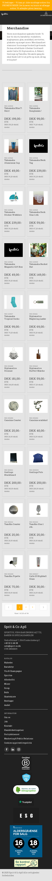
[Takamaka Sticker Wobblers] (13, 198)
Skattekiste (10, 696)
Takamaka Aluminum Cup (12, 161)
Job (6, 721)
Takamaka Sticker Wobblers (13, 213)
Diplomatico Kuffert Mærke (37, 369)
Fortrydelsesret (11, 734)
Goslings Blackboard (10, 473)
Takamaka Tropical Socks (11, 317)
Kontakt (8, 725)
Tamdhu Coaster (12, 524)
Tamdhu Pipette (12, 576)
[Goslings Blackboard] (13, 458)
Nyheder (8, 662)
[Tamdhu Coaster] (13, 510)
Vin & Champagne (13, 671)
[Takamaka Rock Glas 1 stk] (38, 198)
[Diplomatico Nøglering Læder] (38, 302)
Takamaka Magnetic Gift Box (13, 265)
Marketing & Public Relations (18, 738)
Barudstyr (9, 667)
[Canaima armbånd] (38, 406)
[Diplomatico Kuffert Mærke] (38, 354)
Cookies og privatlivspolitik (18, 743)
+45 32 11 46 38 (11, 643)
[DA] (4, 14)
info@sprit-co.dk (12, 646)
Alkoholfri (9, 679)
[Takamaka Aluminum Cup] (13, 146)
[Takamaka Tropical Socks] (13, 302)
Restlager (9, 701)
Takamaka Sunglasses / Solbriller (35, 111)
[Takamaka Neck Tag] (38, 146)
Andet (7, 705)
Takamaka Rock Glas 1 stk (37, 213)
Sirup (7, 688)
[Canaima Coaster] (13, 406)
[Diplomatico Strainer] (13, 354)
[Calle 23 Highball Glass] (38, 562)
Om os (7, 717)
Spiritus (8, 675)
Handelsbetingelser (14, 730)
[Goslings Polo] (38, 458)
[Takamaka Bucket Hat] (38, 250)
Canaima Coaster (12, 420)
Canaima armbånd (38, 420)
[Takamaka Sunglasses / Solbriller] (38, 94)
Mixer (7, 684)
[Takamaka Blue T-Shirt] (13, 94)
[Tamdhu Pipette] (13, 562)
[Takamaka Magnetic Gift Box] (13, 250)
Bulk (6, 692)
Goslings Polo (36, 472)
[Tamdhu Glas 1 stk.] (38, 510)
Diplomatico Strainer (10, 369)
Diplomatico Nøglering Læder (37, 317)
